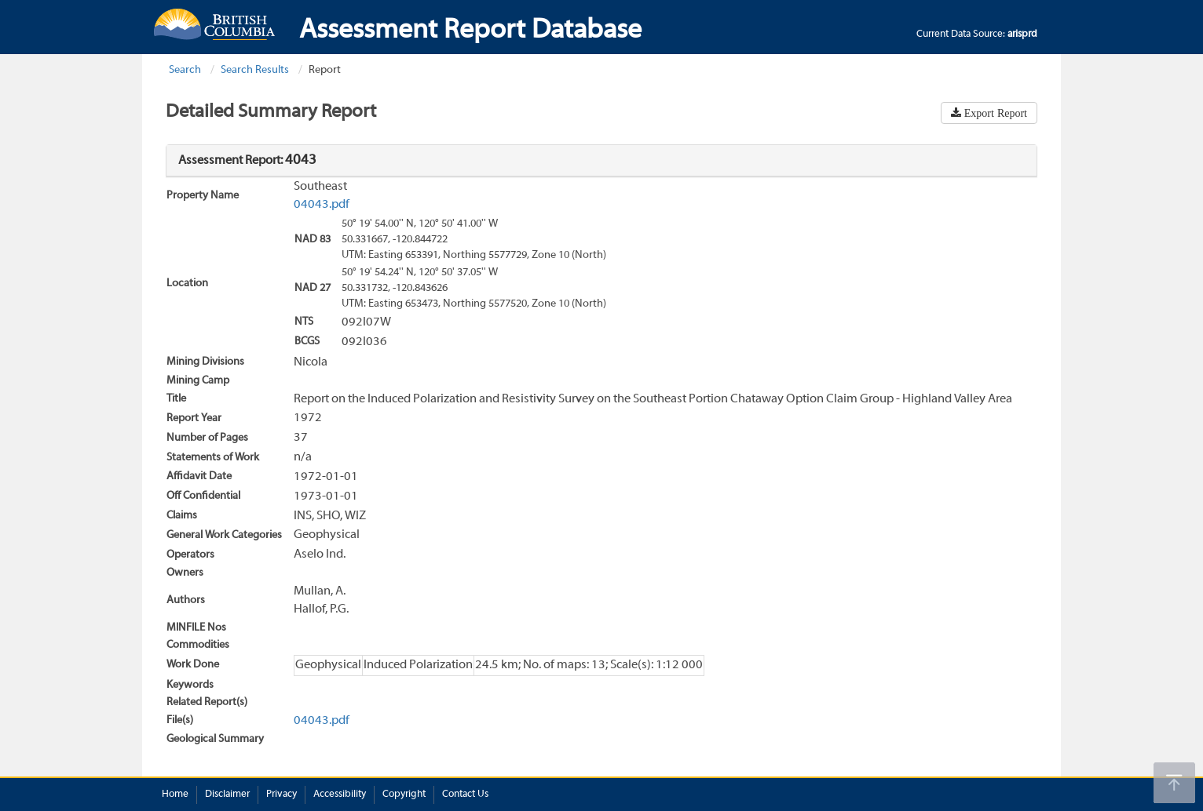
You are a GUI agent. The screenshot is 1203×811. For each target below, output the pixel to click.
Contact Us (465, 794)
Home (175, 794)
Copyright (404, 794)
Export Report (994, 112)
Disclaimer (227, 794)
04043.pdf (321, 204)
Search (185, 70)
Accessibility (339, 794)
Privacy (281, 794)
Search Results (255, 70)
